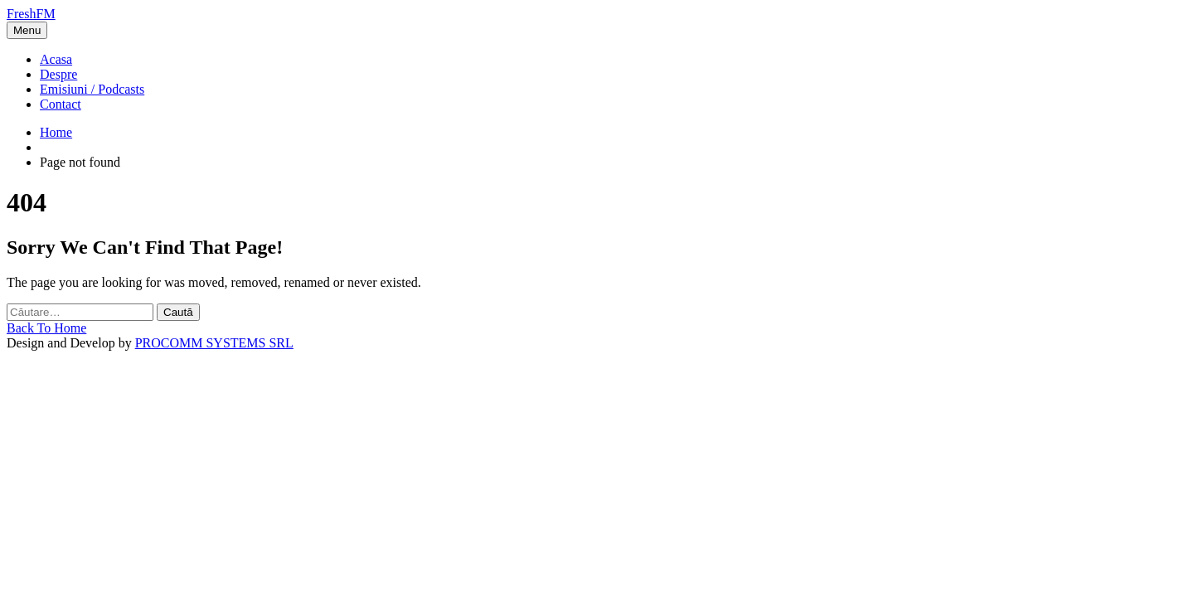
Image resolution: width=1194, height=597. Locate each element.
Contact (60, 104)
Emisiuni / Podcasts (92, 89)
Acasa (56, 59)
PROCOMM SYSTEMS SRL (214, 343)
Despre (58, 74)
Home (56, 132)
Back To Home (46, 328)
